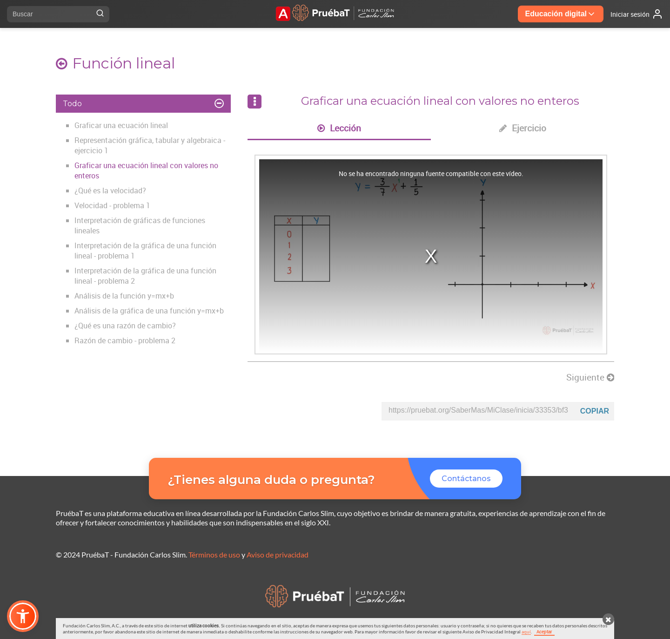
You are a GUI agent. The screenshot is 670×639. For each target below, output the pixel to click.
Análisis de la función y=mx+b (124, 296)
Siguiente (590, 377)
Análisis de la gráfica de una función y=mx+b (149, 311)
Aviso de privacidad (277, 554)
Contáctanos (466, 478)
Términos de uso (214, 554)
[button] (22, 616)
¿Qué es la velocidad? (110, 190)
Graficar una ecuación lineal (121, 125)
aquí (526, 631)
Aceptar (544, 631)
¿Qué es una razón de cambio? (125, 325)
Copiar (594, 411)
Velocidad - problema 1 (112, 205)
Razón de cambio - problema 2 (124, 340)
